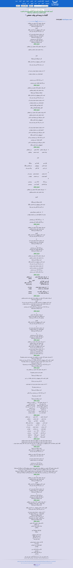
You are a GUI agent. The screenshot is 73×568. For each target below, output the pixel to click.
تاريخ (34, 561)
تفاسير (49, 561)
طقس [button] (31, 1)
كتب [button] (35, 1)
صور (20, 561)
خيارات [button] (24, 3)
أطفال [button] (32, 3)
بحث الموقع (31, 5)
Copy (34, 564)
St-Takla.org (28, 7)
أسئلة (40, 561)
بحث (50, 561)
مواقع (18, 561)
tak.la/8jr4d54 (36, 565)
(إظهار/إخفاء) (59, 19)
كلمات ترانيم (24, 561)
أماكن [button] (43, 3)
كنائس (28, 561)
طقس (38, 561)
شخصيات (31, 561)
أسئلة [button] (20, 1)
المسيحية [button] (47, 1)
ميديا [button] (36, 3)
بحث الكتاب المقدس (24, 5)
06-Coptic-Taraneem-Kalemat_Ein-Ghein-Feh (41, 7)
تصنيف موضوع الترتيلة (67, 19)
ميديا (21, 561)
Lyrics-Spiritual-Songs (32, 7)
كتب (33, 561)
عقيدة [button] (27, 1)
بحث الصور (18, 5)
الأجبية (42, 561)
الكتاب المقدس (53, 561)
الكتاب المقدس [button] (41, 1)
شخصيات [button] (47, 3)
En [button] (28, 3)
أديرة (26, 561)
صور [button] (39, 3)
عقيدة (36, 561)
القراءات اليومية (46, 561)
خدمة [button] (17, 1)
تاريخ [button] (24, 1)
